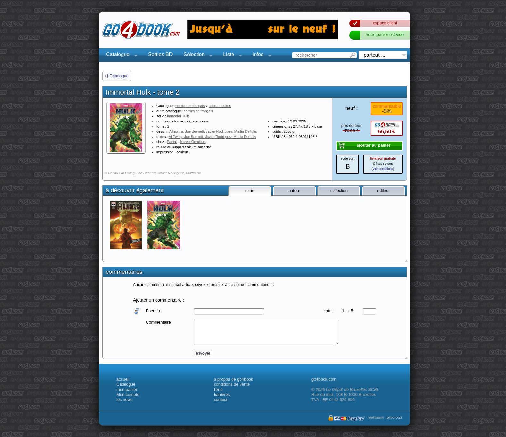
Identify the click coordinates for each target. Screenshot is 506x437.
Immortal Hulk (178, 116)
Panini (172, 142)
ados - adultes (220, 106)
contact (220, 399)
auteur (294, 190)
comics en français (190, 106)
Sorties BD (160, 54)
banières (222, 394)
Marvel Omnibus (193, 142)
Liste (230, 55)
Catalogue (119, 55)
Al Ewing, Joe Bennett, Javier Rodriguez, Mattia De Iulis (213, 131)
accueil (122, 379)
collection (339, 190)
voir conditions (383, 169)
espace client (385, 23)
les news (124, 399)
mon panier (126, 389)
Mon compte (127, 394)
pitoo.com (394, 417)
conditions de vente (232, 384)
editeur (383, 190)
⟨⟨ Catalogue (117, 75)
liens (218, 389)
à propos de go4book (233, 379)
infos (260, 55)
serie (249, 190)
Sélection (196, 55)
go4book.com (323, 379)
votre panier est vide (385, 34)
